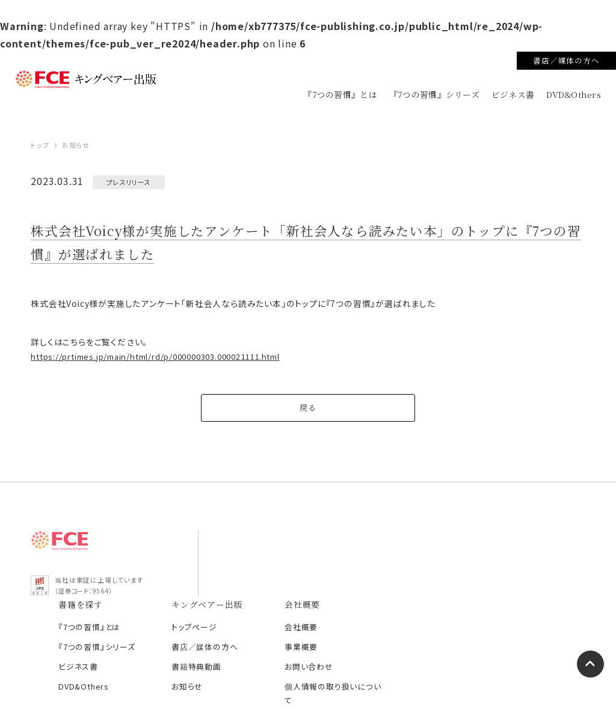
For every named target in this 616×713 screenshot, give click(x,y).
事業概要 (464, 588)
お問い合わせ (471, 608)
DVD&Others (574, 94)
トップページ (358, 568)
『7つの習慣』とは (345, 94)
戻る (307, 415)
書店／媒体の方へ (566, 60)
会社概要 (464, 568)
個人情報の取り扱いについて (498, 628)
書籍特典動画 (360, 608)
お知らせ (351, 628)
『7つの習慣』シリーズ (437, 94)
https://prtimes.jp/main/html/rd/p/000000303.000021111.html (156, 364)
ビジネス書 (514, 94)
